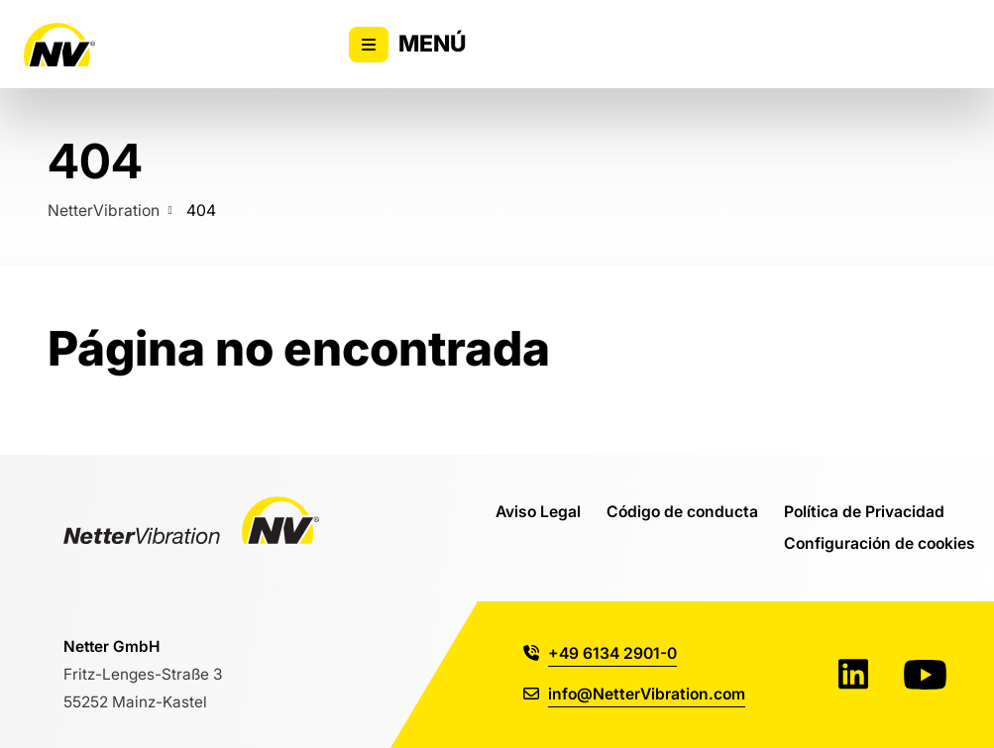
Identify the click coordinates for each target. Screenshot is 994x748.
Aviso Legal (538, 511)
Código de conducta (682, 511)
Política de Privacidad (864, 511)
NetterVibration (104, 210)
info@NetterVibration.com (634, 693)
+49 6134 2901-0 (600, 653)
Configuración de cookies (879, 543)
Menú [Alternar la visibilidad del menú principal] (408, 44)
